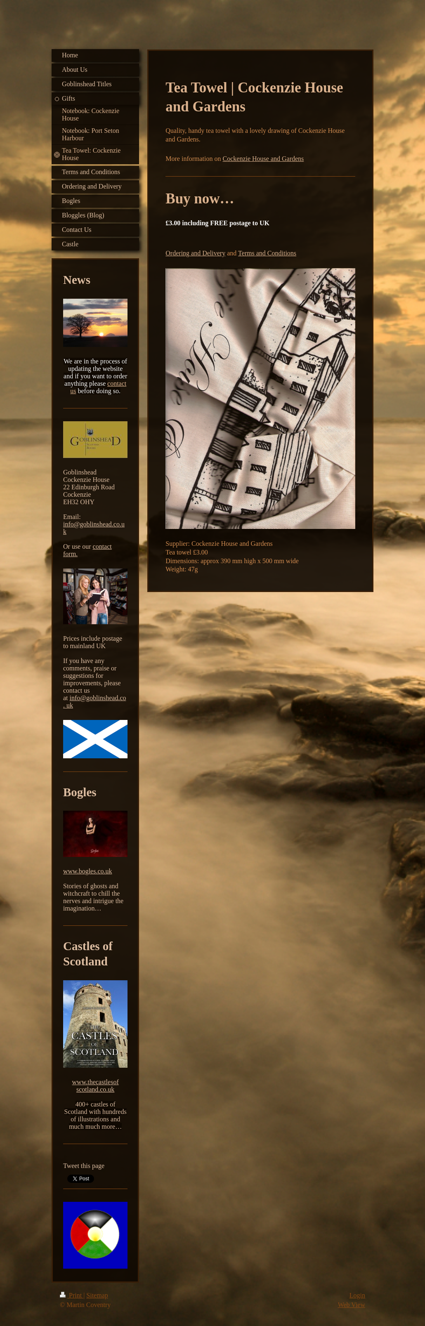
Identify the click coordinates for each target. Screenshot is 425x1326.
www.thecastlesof (95, 1081)
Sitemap (97, 1295)
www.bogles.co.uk (87, 871)
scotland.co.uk (95, 1089)
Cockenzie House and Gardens (263, 158)
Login (357, 1295)
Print (71, 1295)
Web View (351, 1304)
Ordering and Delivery (195, 253)
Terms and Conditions (267, 253)
